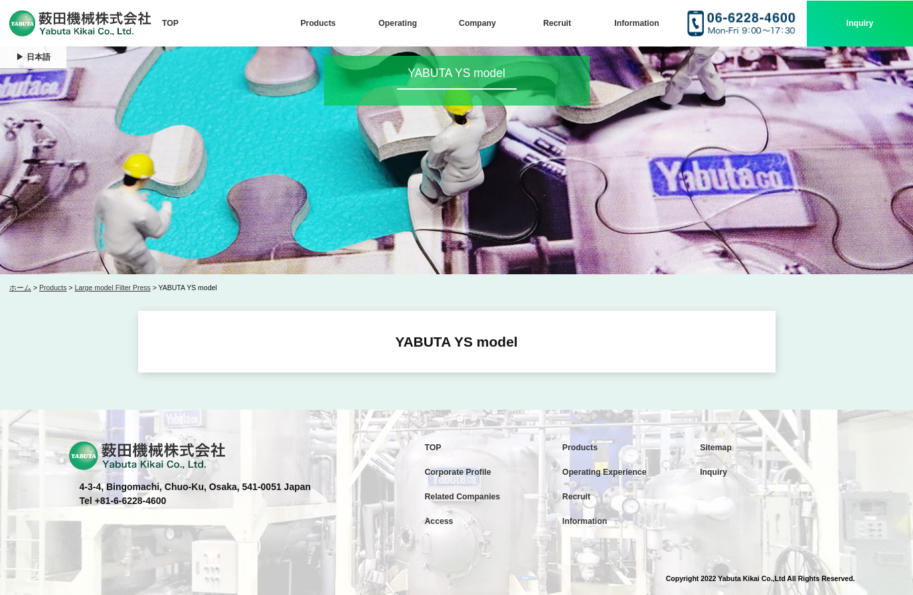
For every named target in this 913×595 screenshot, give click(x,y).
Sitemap (716, 447)
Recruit (557, 23)
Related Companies (463, 496)
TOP (170, 23)
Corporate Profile (458, 472)
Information (636, 23)
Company (477, 23)
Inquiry (860, 23)
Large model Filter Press (112, 288)
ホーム (20, 288)
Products (317, 23)
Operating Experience (604, 472)
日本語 (38, 57)
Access (439, 521)
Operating (397, 23)
